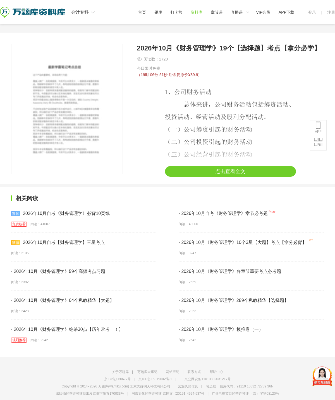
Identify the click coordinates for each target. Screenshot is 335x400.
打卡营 (176, 12)
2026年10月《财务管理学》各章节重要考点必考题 (230, 271)
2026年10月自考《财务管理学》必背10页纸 (60, 213)
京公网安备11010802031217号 (208, 379)
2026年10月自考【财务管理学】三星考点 (58, 242)
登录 (312, 12)
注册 (331, 12)
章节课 (216, 12)
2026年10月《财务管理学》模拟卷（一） (221, 329)
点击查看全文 (230, 171)
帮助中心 (216, 372)
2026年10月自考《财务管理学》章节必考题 (223, 213)
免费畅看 (19, 224)
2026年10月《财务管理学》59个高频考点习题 (58, 271)
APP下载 (286, 12)
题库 (158, 12)
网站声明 (172, 372)
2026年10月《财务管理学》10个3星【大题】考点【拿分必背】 (243, 242)
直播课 (237, 12)
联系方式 (194, 372)
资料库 (196, 12)
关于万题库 (120, 372)
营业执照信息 (188, 386)
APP (318, 127)
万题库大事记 (147, 372)
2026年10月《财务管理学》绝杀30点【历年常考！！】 (67, 329)
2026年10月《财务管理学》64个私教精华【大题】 (62, 300)
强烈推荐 (19, 340)
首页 (142, 12)
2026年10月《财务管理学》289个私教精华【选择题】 (234, 300)
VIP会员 (263, 12)
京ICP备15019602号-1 (155, 379)
